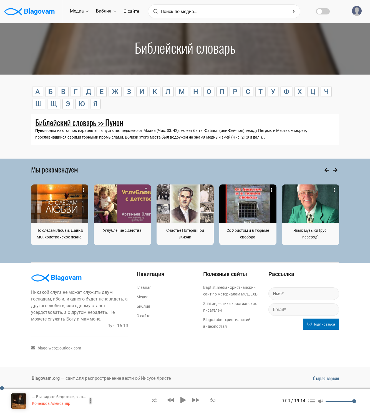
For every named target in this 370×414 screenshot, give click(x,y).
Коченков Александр (51, 403)
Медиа (79, 11)
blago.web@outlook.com (56, 348)
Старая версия (326, 378)
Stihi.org (210, 303)
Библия (106, 11)
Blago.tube (212, 319)
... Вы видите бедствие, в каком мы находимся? (76, 397)
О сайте (131, 11)
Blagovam (29, 11)
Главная (144, 287)
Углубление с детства (122, 230)
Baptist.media (215, 287)
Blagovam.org (46, 378)
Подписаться (321, 324)
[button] (154, 400)
